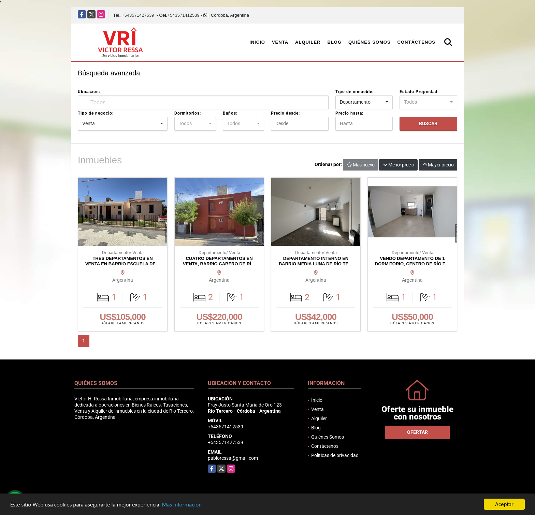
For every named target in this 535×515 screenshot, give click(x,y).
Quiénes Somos (369, 42)
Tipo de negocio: (96, 113)
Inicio (257, 42)
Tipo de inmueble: (354, 91)
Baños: (230, 113)
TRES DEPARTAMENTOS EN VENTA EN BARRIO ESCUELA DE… (122, 261)
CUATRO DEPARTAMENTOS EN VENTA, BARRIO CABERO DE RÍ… (219, 261)
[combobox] (364, 102)
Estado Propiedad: (419, 91)
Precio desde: (285, 113)
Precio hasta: (349, 113)
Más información (182, 505)
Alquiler (307, 42)
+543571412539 (183, 15)
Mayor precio (437, 164)
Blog (335, 42)
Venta (280, 42)
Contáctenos (416, 42)
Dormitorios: (187, 113)
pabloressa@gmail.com (233, 458)
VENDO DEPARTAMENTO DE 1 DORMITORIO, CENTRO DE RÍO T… (412, 261)
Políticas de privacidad (335, 455)
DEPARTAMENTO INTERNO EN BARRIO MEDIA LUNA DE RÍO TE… (316, 261)
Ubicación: (89, 91)
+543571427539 (138, 15)
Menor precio (398, 164)
